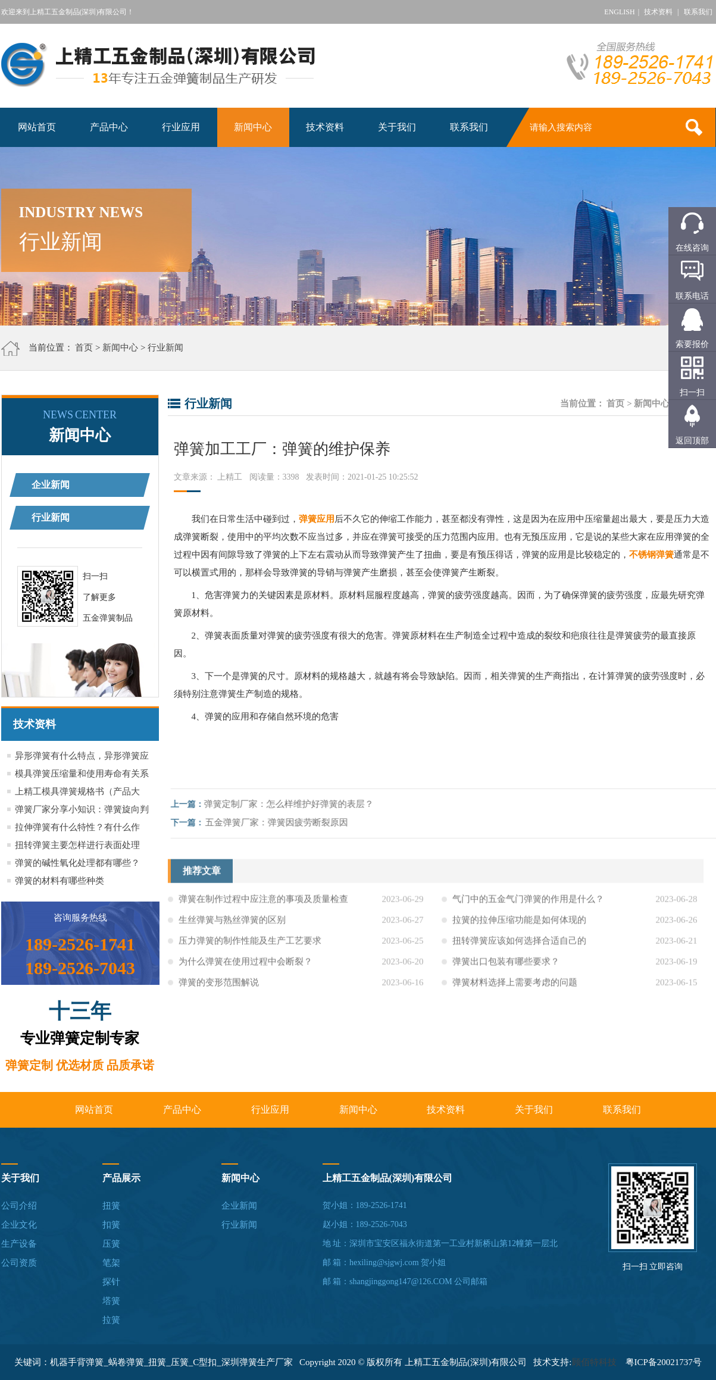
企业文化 (19, 1224)
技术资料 (658, 12)
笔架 (111, 1263)
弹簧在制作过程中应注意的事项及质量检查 (263, 905)
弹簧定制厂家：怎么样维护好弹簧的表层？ (295, 804)
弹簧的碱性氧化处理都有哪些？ (77, 863)
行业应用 (181, 127)
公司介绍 (19, 1205)
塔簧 (111, 1301)
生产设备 (19, 1243)
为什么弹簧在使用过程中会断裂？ (245, 968)
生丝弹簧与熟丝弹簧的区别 (232, 926)
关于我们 (397, 127)
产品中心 (109, 127)
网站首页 (37, 127)
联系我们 (698, 12)
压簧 (111, 1243)
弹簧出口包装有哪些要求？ (505, 968)
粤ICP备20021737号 (664, 1362)
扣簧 (111, 1224)
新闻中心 (253, 127)
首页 (84, 347)
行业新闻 (165, 347)
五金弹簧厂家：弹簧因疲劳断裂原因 (282, 822)
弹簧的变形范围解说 (219, 989)
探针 (111, 1282)
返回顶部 (692, 440)
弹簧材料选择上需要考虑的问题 (514, 989)
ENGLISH (619, 12)
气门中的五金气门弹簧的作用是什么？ (528, 905)
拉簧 (111, 1320)
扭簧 (111, 1205)
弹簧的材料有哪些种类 (59, 880)
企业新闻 (51, 485)
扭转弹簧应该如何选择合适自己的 (519, 947)
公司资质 (19, 1263)
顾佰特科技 (594, 1362)
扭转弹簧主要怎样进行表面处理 (77, 845)
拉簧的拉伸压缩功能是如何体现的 (519, 926)
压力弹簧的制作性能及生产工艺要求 (250, 947)
